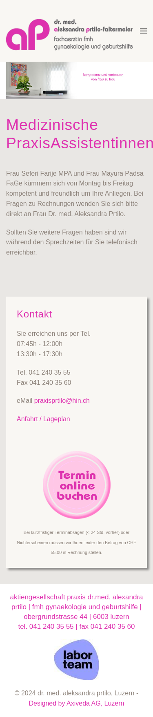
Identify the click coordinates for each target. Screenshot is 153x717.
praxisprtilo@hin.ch (62, 400)
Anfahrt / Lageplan (43, 418)
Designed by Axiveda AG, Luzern (76, 703)
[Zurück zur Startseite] (73, 31)
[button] (143, 31)
